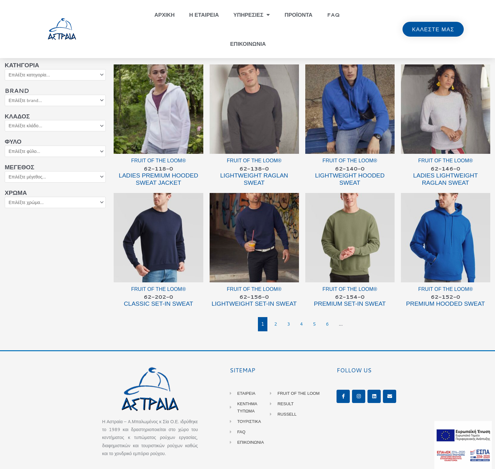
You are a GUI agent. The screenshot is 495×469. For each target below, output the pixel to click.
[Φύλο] (55, 153)
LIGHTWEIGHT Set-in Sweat (254, 305)
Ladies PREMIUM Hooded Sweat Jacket (158, 180)
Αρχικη (164, 14)
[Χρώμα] (55, 206)
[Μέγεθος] (55, 180)
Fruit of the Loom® (158, 160)
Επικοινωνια (248, 43)
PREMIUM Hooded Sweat (445, 305)
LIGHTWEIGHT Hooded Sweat (350, 180)
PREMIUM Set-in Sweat (350, 305)
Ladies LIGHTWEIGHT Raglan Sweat (445, 180)
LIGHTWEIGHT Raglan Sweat (254, 180)
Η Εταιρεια (204, 14)
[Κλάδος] (55, 127)
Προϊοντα (298, 14)
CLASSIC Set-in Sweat (158, 305)
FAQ (333, 14)
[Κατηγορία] (55, 75)
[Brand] (55, 101)
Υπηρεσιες (251, 15)
